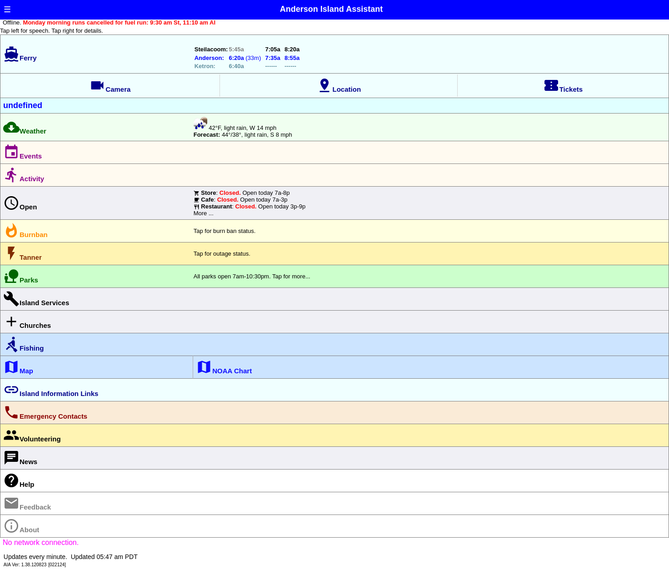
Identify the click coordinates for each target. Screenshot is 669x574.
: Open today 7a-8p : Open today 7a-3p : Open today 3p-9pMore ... (249, 203)
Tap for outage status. (222, 253)
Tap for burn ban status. (225, 231)
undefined (22, 105)
